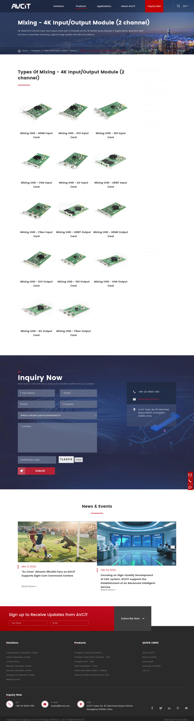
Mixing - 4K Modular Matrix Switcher (152, 143)
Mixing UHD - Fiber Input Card (154, 201)
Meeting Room (13, 677)
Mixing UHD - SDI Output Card (154, 221)
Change (79, 462)
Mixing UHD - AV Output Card (154, 231)
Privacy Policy (181, 717)
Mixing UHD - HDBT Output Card (156, 206)
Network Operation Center (19, 663)
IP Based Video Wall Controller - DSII (154, 93)
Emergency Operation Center (20, 672)
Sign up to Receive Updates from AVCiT (53, 611)
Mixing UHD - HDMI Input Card (155, 170)
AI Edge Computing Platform (153, 83)
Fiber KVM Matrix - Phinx (153, 113)
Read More (29, 585)
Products (80, 6)
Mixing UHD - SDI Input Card (154, 180)
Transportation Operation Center (22, 650)
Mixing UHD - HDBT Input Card (155, 196)
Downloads (147, 659)
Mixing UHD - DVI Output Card (155, 216)
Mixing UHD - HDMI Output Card (155, 211)
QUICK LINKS (150, 640)
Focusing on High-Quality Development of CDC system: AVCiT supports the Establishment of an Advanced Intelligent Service (133, 578)
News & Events (97, 507)
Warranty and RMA (151, 663)
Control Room (13, 659)
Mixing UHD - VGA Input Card (154, 185)
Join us (145, 668)
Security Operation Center (19, 668)
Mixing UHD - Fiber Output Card (155, 236)
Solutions (58, 6)
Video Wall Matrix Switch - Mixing (60, 50)
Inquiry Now (153, 6)
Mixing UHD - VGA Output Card (155, 226)
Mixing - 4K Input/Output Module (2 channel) (103, 50)
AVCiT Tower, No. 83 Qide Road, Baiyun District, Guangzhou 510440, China (153, 415)
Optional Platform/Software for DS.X (153, 252)
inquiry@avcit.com (148, 401)
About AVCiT (128, 6)
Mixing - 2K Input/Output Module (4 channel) (155, 153)
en (184, 6)
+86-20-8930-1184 (148, 394)
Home (25, 50)
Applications (103, 6)
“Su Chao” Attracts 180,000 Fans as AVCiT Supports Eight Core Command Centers (48, 573)
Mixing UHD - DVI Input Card (154, 175)
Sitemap (168, 717)
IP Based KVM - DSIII (151, 103)
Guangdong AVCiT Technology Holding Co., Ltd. (42, 717)
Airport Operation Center (18, 654)
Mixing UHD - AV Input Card (153, 191)
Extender (143, 242)
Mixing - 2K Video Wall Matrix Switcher (153, 132)
